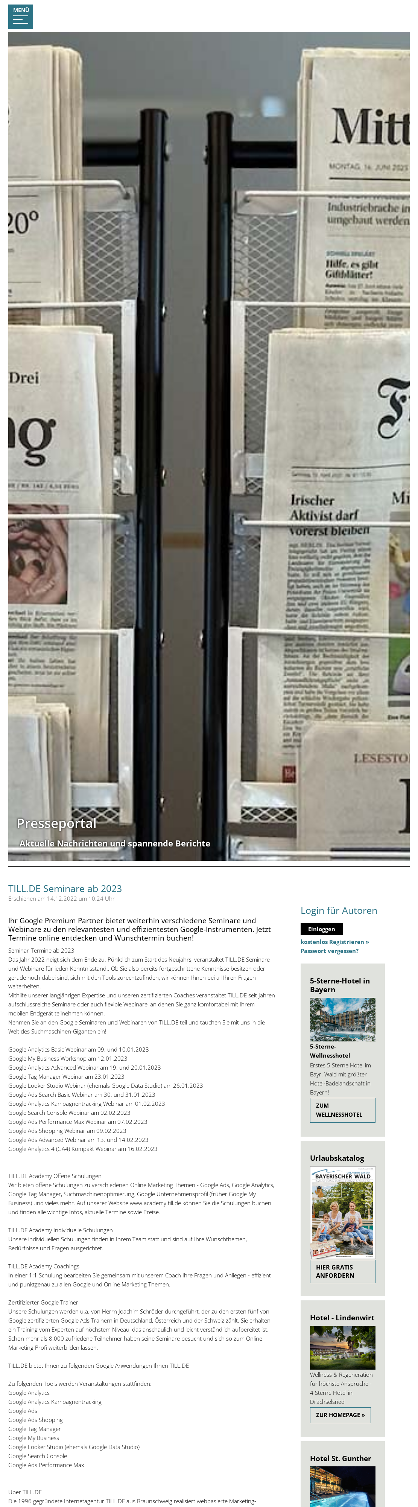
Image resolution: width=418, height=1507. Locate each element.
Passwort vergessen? (330, 950)
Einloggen (321, 929)
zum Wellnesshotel (339, 1110)
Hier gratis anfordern (335, 1271)
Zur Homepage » (340, 1415)
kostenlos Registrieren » (335, 941)
